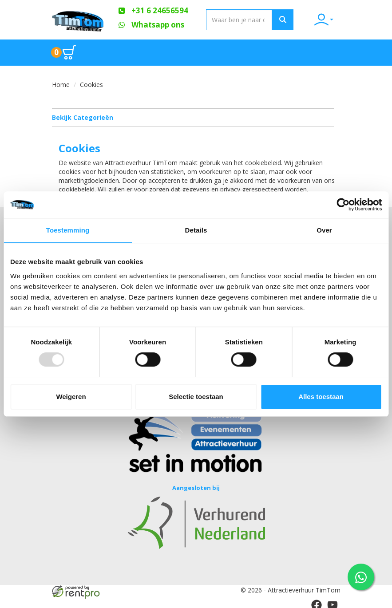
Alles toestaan (321, 396)
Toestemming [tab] (68, 230)
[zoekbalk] (239, 19)
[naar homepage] (78, 19)
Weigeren (71, 396)
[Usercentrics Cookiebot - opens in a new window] (343, 204)
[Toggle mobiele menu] (326, 52)
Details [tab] (196, 230)
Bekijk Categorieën (193, 117)
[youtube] (333, 602)
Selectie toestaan (196, 396)
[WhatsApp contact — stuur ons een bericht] (361, 577)
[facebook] (317, 602)
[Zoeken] (282, 19)
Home (61, 84)
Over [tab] (324, 230)
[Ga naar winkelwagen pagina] (64, 52)
